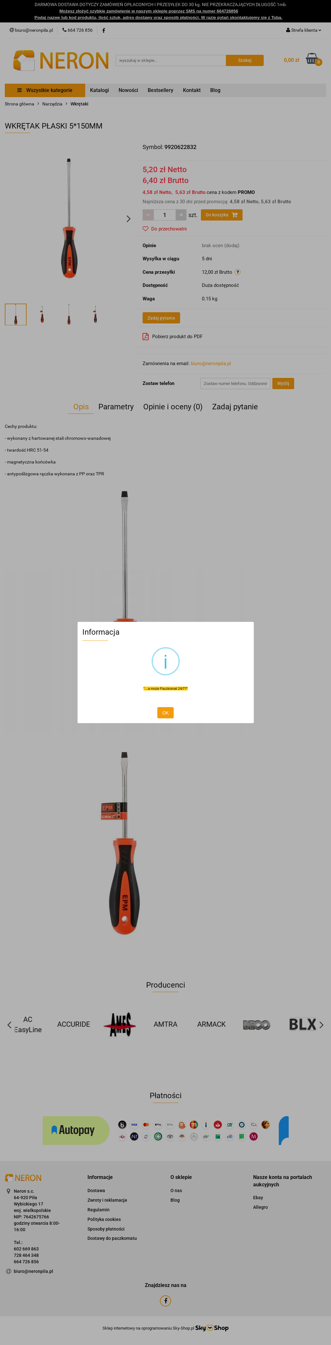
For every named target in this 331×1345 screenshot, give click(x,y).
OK (165, 712)
